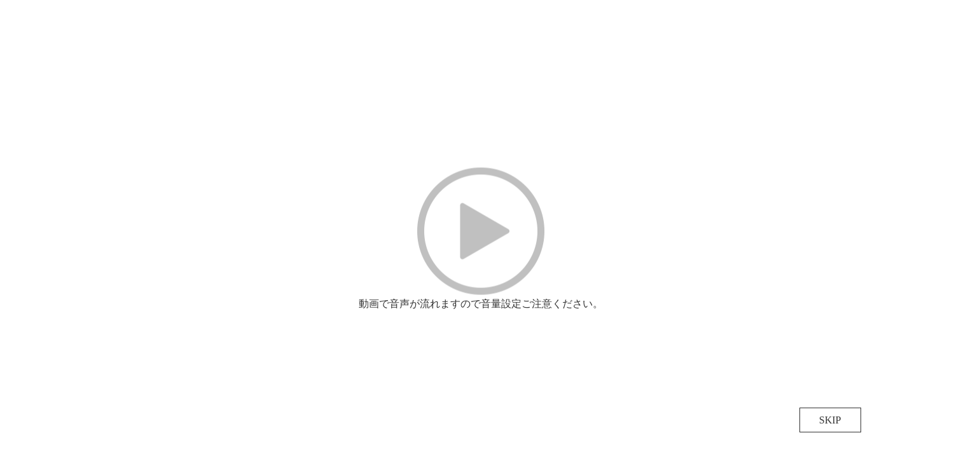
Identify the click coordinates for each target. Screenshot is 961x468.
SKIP (830, 420)
